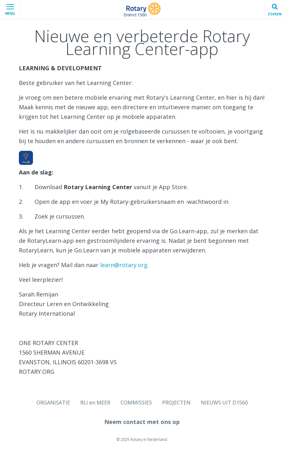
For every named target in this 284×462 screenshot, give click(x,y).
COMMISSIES (136, 402)
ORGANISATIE (53, 402)
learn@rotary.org (123, 265)
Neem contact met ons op (142, 422)
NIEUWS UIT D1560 (224, 402)
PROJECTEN (176, 402)
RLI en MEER (95, 402)
